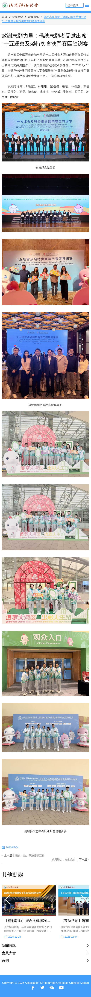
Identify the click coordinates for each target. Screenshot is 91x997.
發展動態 (17, 16)
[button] (8, 899)
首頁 (4, 16)
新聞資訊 (33, 16)
